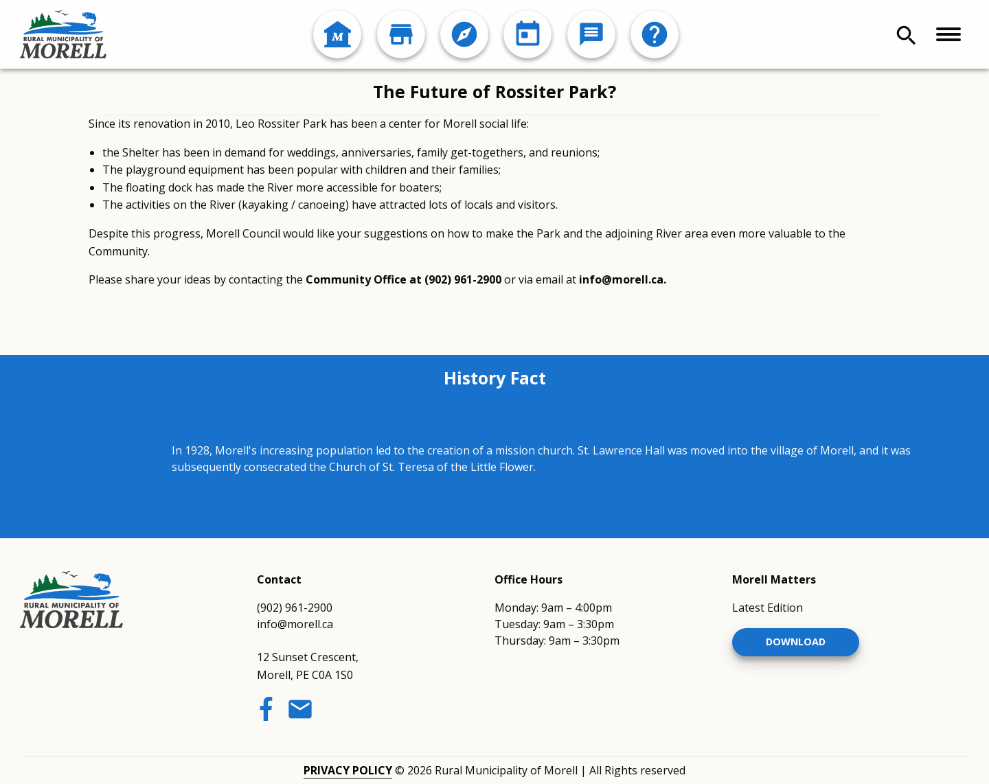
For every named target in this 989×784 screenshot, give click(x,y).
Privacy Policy (348, 770)
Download (796, 641)
